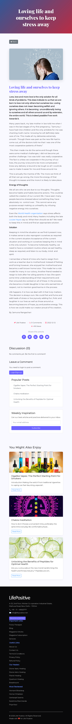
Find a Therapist (15, 625)
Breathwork (14, 683)
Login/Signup (16, 372)
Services (12, 639)
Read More (16, 490)
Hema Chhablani (16, 694)
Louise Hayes (15, 219)
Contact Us (13, 650)
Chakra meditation (21, 394)
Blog (11, 628)
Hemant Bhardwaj (16, 691)
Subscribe (36, 428)
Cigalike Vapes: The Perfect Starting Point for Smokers (32, 386)
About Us (13, 647)
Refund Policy (14, 661)
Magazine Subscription (18, 635)
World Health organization (30, 213)
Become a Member (17, 618)
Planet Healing (15, 676)
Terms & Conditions (16, 654)
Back (14, 42)
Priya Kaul (13, 705)
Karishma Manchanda (18, 701)
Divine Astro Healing (17, 672)
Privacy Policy (14, 657)
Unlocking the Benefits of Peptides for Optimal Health (33, 400)
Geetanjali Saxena (16, 698)
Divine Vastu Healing (17, 669)
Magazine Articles (16, 632)
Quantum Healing (16, 679)
